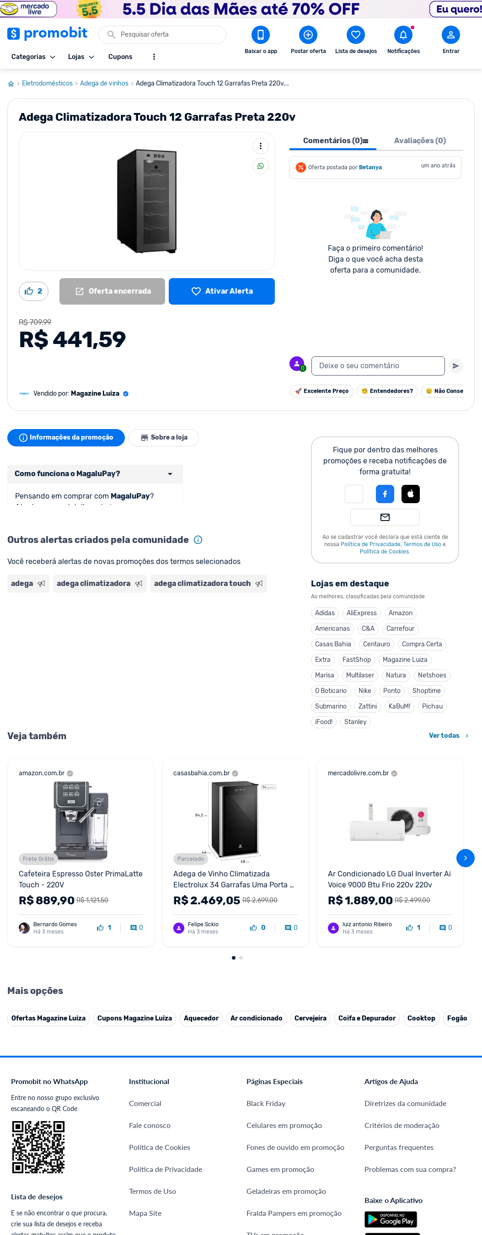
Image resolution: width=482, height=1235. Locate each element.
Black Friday (265, 914)
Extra (323, 660)
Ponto (392, 691)
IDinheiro (144, 1079)
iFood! (323, 722)
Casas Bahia (333, 644)
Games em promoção (280, 980)
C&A (368, 629)
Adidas (325, 613)
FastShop (357, 660)
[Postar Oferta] (308, 42)
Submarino (331, 706)
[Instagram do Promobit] (428, 1104)
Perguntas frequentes (399, 958)
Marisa (324, 675)
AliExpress (362, 613)
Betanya (370, 167)
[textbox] (378, 365)
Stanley (355, 722)
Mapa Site (145, 1024)
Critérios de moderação (401, 936)
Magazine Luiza (405, 660)
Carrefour (400, 629)
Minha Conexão (154, 1145)
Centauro (376, 644)
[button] (354, 494)
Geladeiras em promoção (286, 1002)
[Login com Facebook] (385, 494)
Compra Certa (422, 644)
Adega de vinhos (108, 83)
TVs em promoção (275, 1046)
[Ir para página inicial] (14, 83)
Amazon (400, 613)
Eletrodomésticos (51, 83)
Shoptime (426, 691)
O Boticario (331, 691)
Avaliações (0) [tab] (420, 140)
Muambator (148, 1167)
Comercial (145, 914)
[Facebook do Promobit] (377, 1104)
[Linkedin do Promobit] (454, 1104)
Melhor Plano (150, 1101)
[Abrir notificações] (403, 42)
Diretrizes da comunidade (405, 914)
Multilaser (360, 675)
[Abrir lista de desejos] (356, 42)
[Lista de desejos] (222, 291)
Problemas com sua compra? (410, 980)
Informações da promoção (66, 437)
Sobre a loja (163, 437)
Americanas (332, 629)
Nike (365, 691)
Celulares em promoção (284, 936)
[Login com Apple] (411, 494)
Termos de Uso (422, 544)
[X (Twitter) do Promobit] (403, 1104)
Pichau (432, 706)
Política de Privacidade (371, 544)
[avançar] (465, 764)
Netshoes (432, 675)
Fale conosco (150, 936)
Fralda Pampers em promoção (294, 1024)
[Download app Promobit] (260, 42)
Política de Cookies (384, 551)
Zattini (368, 706)
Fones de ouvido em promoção (295, 958)
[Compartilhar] (260, 166)
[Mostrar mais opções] (154, 57)
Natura (396, 675)
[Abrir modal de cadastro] (451, 42)
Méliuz (139, 1123)
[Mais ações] (260, 146)
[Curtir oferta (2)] (33, 291)
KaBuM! (399, 706)
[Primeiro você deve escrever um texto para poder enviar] (456, 366)
